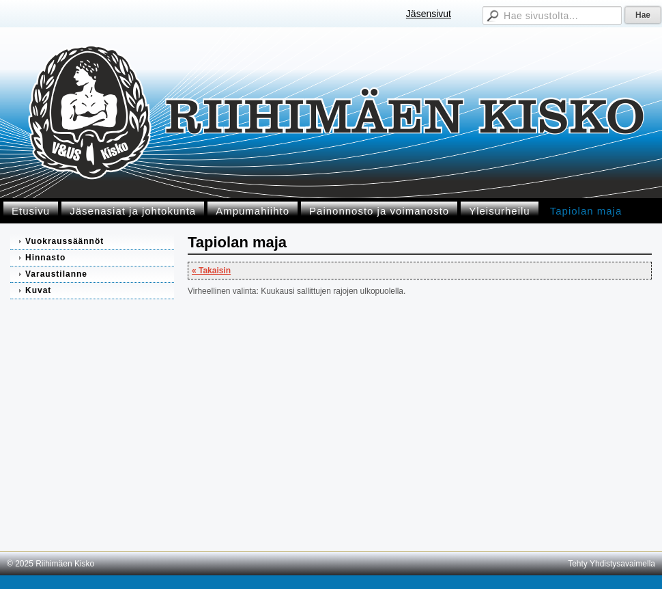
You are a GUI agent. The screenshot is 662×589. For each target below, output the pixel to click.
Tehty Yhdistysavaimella (611, 564)
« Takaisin (211, 270)
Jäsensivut (428, 13)
